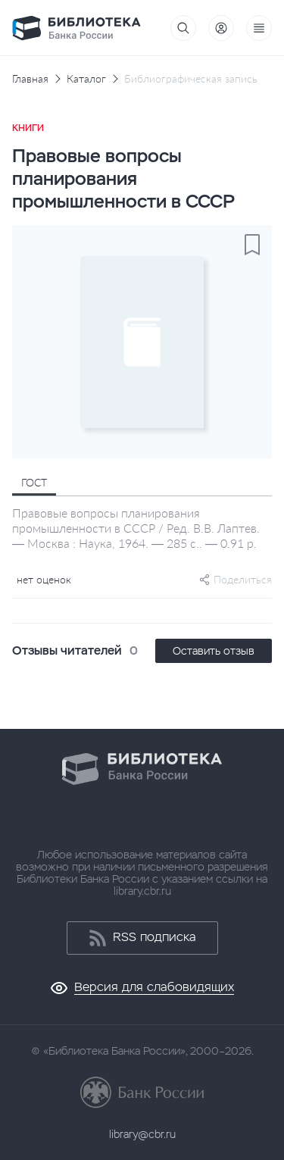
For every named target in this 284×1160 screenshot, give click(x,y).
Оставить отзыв (213, 651)
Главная (30, 79)
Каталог (86, 79)
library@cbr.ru (142, 1134)
